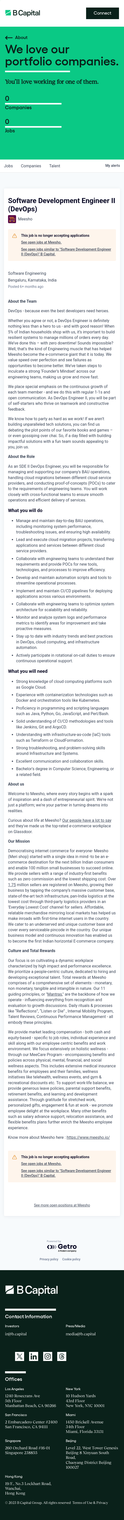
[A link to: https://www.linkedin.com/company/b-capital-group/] (33, 1356)
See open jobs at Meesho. (41, 242)
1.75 (12, 884)
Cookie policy (71, 1259)
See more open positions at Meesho (62, 1205)
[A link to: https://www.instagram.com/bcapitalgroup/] (47, 1356)
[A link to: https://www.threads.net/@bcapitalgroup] (61, 1356)
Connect (102, 13)
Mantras (54, 994)
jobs (8, 166)
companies (31, 166)
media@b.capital (81, 1334)
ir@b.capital (16, 1334)
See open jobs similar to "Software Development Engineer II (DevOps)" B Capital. (66, 251)
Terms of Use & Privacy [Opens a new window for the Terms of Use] (90, 1503)
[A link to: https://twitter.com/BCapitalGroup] (19, 1356)
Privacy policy (49, 1259)
